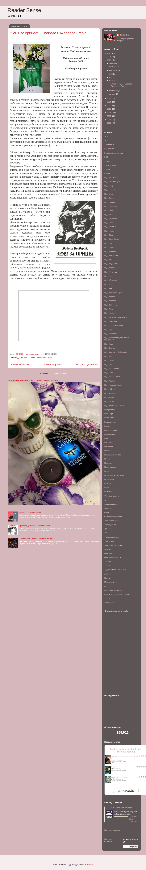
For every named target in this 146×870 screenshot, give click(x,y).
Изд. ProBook (109, 389)
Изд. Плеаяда (110, 301)
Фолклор (108, 553)
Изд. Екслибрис (110, 206)
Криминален (109, 434)
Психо (107, 471)
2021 (109, 102)
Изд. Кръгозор (110, 247)
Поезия (107, 459)
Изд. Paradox (109, 381)
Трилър (107, 529)
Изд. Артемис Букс (112, 182)
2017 (109, 116)
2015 (109, 123)
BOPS (106, 586)
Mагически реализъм (113, 590)
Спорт (107, 512)
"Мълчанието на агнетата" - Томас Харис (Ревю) (33, 380)
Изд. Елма (108, 210)
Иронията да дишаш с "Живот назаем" (35, 526)
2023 (109, 60)
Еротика (107, 173)
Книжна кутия (110, 422)
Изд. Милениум (110, 272)
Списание (108, 508)
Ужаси (107, 533)
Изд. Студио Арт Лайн (113, 325)
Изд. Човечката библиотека (115, 352)
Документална (110, 165)
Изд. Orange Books (112, 377)
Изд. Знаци (109, 231)
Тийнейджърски (111, 525)
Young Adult (109, 603)
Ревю (50, 358)
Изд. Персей (109, 297)
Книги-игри (108, 414)
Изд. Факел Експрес (112, 334)
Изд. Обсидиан (110, 280)
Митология (108, 447)
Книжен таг (109, 418)
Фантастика (109, 541)
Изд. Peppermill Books (113, 385)
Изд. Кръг (108, 243)
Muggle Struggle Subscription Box (117, 594)
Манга (107, 438)
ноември (113, 67)
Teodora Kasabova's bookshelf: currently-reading (126, 750)
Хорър (107, 566)
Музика (107, 451)
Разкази (107, 484)
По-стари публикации (87, 364)
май (111, 77)
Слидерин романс (111, 504)
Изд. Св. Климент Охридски (115, 317)
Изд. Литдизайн (110, 264)
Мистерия (108, 442)
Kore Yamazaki (117, 760)
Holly (113, 767)
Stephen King (117, 768)
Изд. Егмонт (109, 198)
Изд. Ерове (109, 223)
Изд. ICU (108, 364)
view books (134, 821)
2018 (109, 112)
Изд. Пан (108, 288)
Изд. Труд (108, 329)
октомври (113, 70)
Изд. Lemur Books (111, 369)
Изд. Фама (108, 344)
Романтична (109, 492)
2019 (109, 109)
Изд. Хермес (109, 348)
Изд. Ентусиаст (110, 219)
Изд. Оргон (109, 284)
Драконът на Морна (119, 777)
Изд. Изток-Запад (111, 239)
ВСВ (106, 157)
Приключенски (110, 467)
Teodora (117, 812)
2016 (109, 119)
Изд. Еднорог (109, 202)
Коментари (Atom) (59, 373)
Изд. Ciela (108, 356)
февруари (113, 90)
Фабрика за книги (111, 537)
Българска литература (113, 153)
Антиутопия (109, 145)
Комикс (107, 426)
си (105, 500)
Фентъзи (108, 549)
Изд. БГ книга (29, 358)
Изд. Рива (108, 309)
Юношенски (109, 582)
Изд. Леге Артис (111, 256)
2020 (109, 105)
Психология (109, 479)
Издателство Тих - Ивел (114, 406)
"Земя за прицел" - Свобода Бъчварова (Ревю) (49, 33)
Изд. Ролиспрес (110, 313)
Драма (20, 358)
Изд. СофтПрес (110, 321)
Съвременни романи (113, 516)
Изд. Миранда (110, 276)
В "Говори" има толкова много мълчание (36, 539)
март (111, 81)
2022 (109, 98)
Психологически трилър (114, 475)
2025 (109, 53)
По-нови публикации (20, 364)
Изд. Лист (108, 260)
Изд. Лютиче (109, 268)
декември (113, 63)
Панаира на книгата (112, 455)
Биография (109, 149)
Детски (107, 161)
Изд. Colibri (109, 360)
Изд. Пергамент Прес (113, 292)
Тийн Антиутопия (111, 520)
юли (111, 74)
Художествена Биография (115, 570)
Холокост (108, 561)
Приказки (108, 463)
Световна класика (111, 496)
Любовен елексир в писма (30, 513)
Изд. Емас (108, 215)
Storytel (107, 598)
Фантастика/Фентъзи (113, 545)
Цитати (107, 578)
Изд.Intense (109, 401)
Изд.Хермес (109, 397)
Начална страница (53, 364)
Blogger (90, 864)
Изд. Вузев (108, 194)
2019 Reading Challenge (121, 807)
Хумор (107, 574)
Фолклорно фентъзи (112, 557)
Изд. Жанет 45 (110, 227)
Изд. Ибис (108, 235)
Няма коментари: (32, 354)
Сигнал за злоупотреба (116, 611)
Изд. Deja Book (110, 177)
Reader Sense (24, 10)
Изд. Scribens (109, 393)
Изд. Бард (108, 186)
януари (112, 94)
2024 (109, 57)
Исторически (41, 358)
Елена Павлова (118, 779)
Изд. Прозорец (110, 305)
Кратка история (110, 430)
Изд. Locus (108, 373)
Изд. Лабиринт (110, 251)
